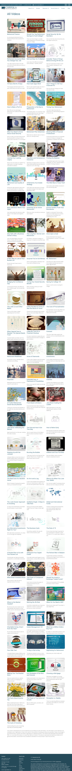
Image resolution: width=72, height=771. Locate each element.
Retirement (21, 754)
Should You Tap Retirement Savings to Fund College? (36, 31)
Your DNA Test (12, 646)
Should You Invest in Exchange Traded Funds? (54, 574)
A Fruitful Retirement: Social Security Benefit (14, 400)
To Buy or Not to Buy (33, 646)
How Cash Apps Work (34, 80)
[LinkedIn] (65, 1)
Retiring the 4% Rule (33, 598)
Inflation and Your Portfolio (55, 449)
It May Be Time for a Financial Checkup (33, 328)
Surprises (10, 376)
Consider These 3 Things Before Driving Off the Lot (54, 56)
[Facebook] (69, 1)
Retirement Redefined (14, 353)
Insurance (21, 759)
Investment (21, 756)
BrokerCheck (58, 758)
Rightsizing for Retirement (55, 646)
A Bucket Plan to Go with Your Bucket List (15, 550)
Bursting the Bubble (33, 449)
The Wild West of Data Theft (55, 179)
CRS (40, 755)
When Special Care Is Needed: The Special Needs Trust (16, 329)
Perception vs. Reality (53, 694)
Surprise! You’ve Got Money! (36, 255)
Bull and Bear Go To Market (36, 55)
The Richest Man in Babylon (55, 549)
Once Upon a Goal (52, 230)
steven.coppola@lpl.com (38, 1)
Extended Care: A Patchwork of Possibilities (35, 376)
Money (20, 762)
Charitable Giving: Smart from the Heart (15, 624)
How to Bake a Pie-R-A (14, 103)
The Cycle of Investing (14, 719)
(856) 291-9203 (27, 1)
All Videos (21, 766)
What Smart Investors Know (16, 574)
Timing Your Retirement (54, 103)
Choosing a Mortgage (53, 670)
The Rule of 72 (51, 524)
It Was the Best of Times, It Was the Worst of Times (35, 304)
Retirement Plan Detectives (36, 128)
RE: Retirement (51, 255)
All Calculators (22, 767)
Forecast (49, 328)
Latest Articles (22, 765)
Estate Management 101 (35, 623)
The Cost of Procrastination (55, 303)
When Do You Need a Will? (55, 598)
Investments (50, 353)
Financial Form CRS (36, 753)
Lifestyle (20, 763)
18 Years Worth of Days (14, 80)
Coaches (49, 376)
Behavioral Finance (13, 30)
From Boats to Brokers (34, 399)
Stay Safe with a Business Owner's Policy (15, 231)
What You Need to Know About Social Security (15, 129)
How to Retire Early (52, 424)
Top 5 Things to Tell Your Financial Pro (54, 81)
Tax (19, 760)
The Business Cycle (33, 524)
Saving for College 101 (53, 278)
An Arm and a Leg (33, 475)
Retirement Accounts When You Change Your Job (16, 56)
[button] (31, 4)
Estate (20, 757)
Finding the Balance (52, 154)
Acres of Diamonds (33, 353)
